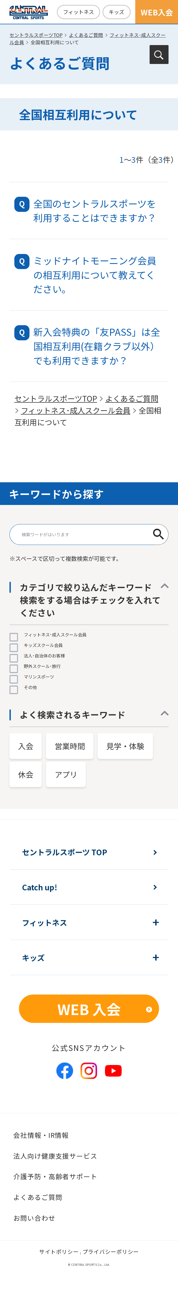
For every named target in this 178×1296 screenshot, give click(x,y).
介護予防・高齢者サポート (55, 1176)
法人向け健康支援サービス (55, 1156)
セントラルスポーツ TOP (64, 851)
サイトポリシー (59, 1252)
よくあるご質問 (86, 35)
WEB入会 (157, 12)
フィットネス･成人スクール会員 (75, 410)
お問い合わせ (34, 1218)
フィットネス (78, 12)
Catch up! (39, 887)
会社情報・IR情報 (41, 1135)
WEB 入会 (89, 1009)
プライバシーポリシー (111, 1252)
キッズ (116, 12)
